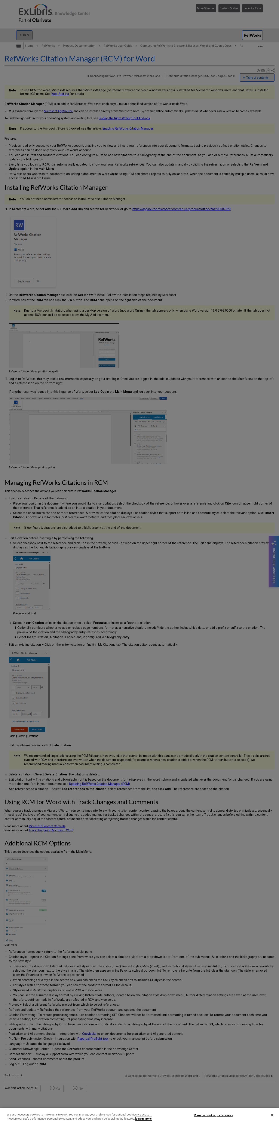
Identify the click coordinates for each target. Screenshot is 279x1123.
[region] (139, 1115)
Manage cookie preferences (213, 1115)
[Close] (272, 1115)
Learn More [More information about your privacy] (144, 1118)
